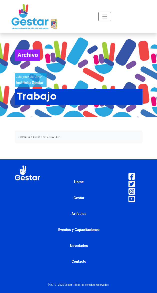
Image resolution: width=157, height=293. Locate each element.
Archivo (28, 55)
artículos (39, 137)
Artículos (79, 214)
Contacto (79, 261)
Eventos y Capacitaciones (78, 230)
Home (79, 182)
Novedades (79, 246)
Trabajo (54, 137)
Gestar (79, 198)
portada (24, 137)
